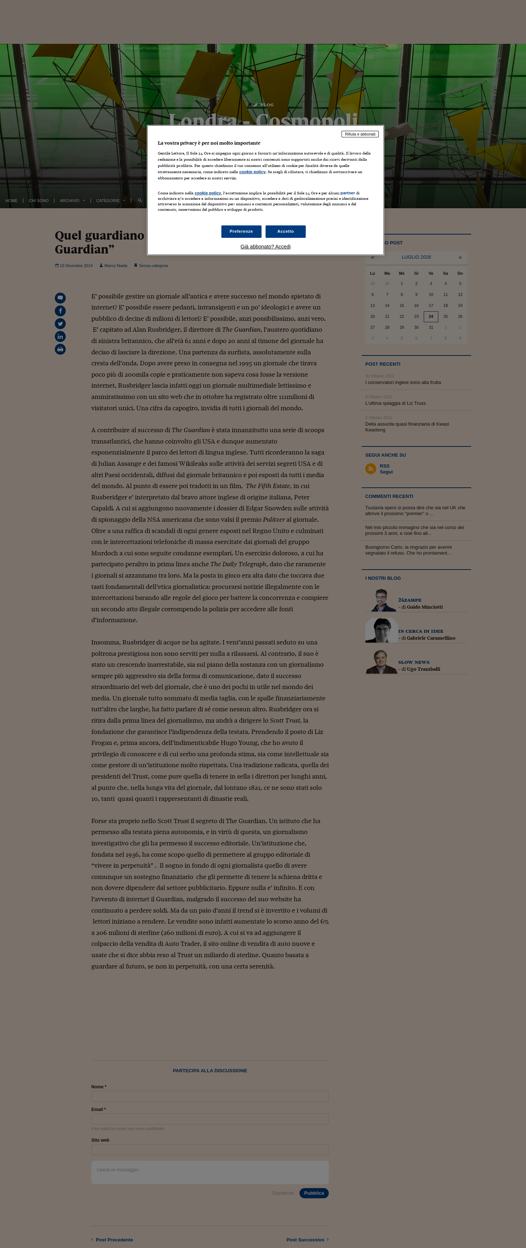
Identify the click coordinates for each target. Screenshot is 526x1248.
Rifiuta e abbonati (360, 134)
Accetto (285, 231)
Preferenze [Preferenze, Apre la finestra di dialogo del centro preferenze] (241, 231)
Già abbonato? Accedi (266, 247)
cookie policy (252, 172)
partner (347, 193)
